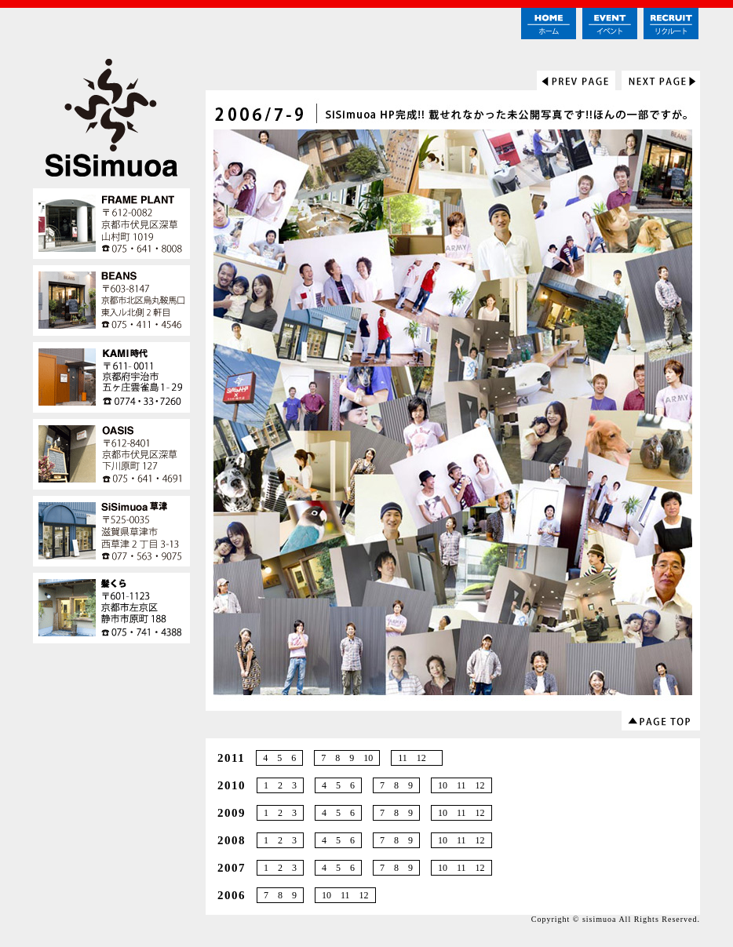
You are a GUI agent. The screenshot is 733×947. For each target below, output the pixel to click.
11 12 (417, 757)
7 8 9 (396, 785)
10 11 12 (461, 785)
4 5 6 (279, 757)
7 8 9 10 (347, 757)
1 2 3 (280, 785)
